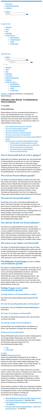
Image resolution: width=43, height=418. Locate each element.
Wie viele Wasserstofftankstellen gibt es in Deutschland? (24, 145)
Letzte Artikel (9, 350)
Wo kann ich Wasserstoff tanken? (15, 130)
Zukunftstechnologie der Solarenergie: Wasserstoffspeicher (24, 402)
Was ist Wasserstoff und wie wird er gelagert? (19, 126)
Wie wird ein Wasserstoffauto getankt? (17, 128)
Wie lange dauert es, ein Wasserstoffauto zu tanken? (24, 143)
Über (7, 348)
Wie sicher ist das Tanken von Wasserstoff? (18, 134)
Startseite (4, 94)
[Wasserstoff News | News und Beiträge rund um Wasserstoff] (4, 22)
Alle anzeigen (22, 395)
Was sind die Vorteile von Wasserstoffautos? (18, 132)
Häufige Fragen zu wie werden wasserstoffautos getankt (22, 141)
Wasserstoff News (15, 355)
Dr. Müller (6, 105)
